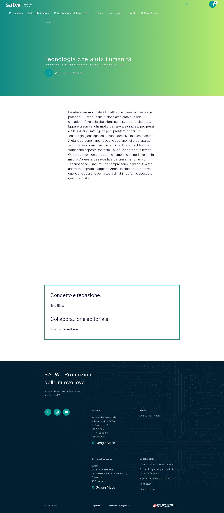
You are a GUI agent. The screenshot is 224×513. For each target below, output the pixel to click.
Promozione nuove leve (74, 64)
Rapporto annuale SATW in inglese (157, 478)
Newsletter (145, 483)
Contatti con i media (150, 415)
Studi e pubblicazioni (38, 13)
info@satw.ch (98, 436)
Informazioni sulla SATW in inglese (157, 464)
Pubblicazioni (116, 13)
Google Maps (105, 443)
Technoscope (51, 64)
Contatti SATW (147, 489)
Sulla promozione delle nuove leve (72, 13)
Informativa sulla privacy (119, 506)
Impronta (96, 506)
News (100, 13)
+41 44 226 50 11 (100, 432)
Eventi (132, 13)
